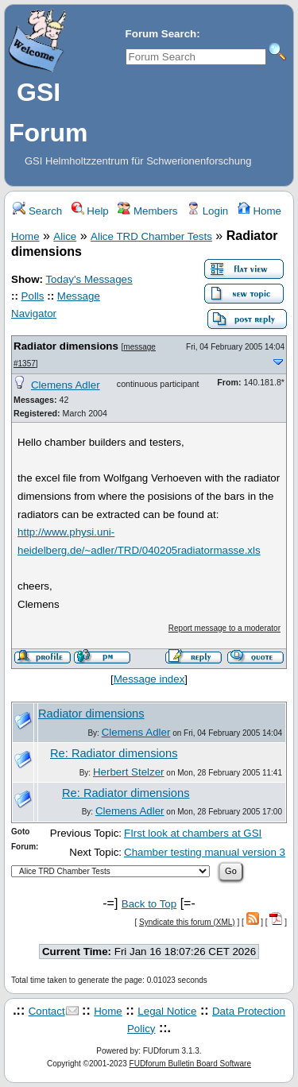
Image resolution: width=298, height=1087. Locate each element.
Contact (47, 1011)
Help (90, 211)
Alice (64, 236)
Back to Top (149, 904)
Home (259, 211)
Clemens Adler (65, 385)
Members (147, 211)
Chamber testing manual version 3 (204, 852)
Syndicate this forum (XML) (187, 922)
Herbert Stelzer (128, 772)
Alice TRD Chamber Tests (151, 236)
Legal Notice (166, 1011)
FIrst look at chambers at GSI (192, 833)
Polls (33, 296)
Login (207, 211)
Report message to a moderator (224, 628)
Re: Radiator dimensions (113, 753)
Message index (149, 679)
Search (37, 211)
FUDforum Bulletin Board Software (190, 1063)
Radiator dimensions (66, 346)
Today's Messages (88, 279)
